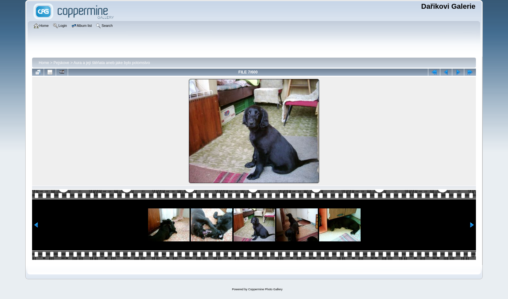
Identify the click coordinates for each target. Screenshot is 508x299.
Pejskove (61, 63)
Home (44, 63)
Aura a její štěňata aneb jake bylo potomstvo (112, 63)
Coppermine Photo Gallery (265, 289)
